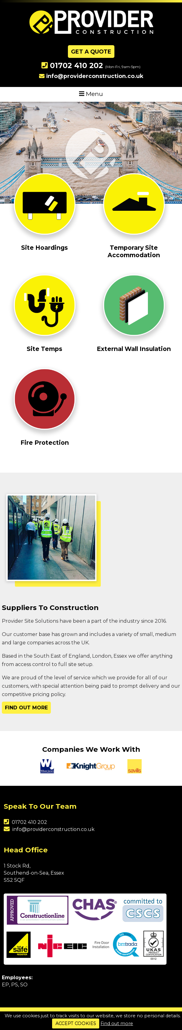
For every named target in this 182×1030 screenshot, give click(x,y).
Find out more (116, 1023)
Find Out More (26, 708)
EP (5, 985)
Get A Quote (91, 51)
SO (24, 985)
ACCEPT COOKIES (75, 1023)
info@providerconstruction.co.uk (94, 76)
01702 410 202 (76, 65)
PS (14, 985)
